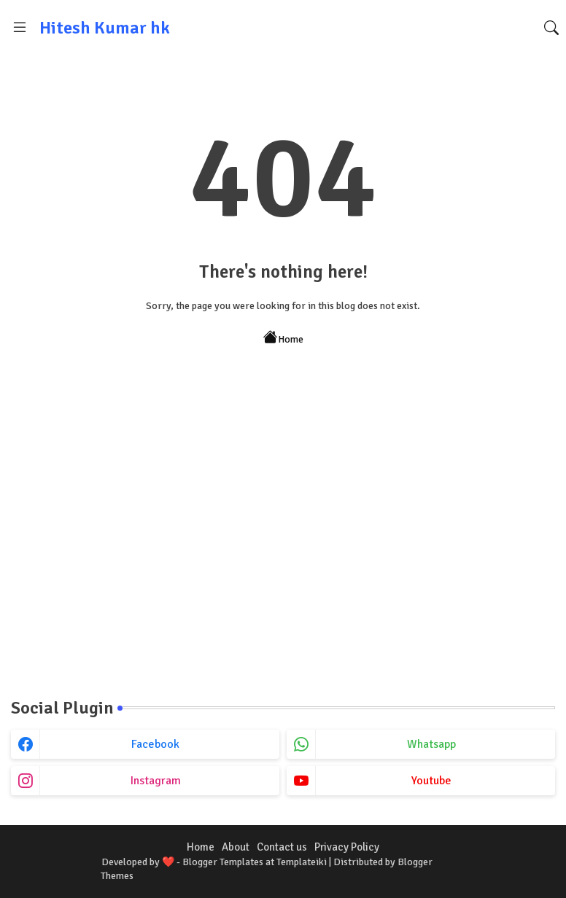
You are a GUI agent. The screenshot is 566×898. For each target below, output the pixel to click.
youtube (431, 780)
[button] (551, 27)
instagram (156, 780)
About (235, 847)
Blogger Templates (222, 862)
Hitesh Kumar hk (104, 28)
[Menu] (19, 27)
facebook (155, 744)
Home (283, 338)
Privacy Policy (346, 847)
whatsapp (431, 744)
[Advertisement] (283, 554)
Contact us (282, 847)
